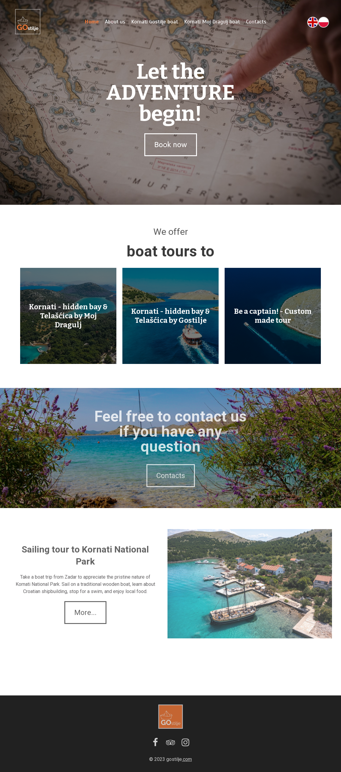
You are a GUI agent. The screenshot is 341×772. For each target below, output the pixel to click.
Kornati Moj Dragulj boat (212, 21)
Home (91, 21)
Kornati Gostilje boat (154, 21)
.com (187, 759)
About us (115, 21)
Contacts (256, 21)
